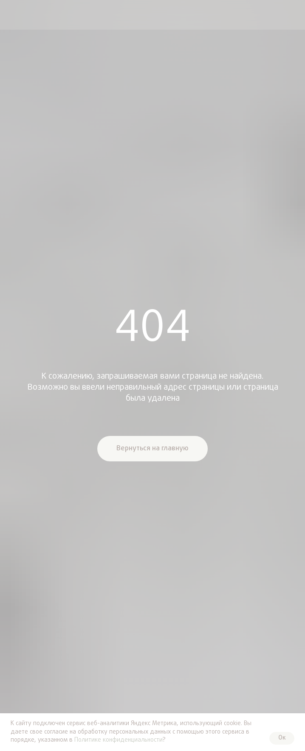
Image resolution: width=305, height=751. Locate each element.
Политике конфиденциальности (118, 740)
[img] (14, 15)
